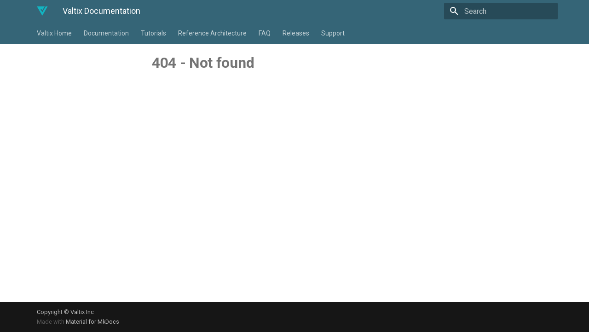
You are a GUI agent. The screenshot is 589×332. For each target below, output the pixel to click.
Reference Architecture (212, 33)
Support (333, 33)
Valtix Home (54, 33)
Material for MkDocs (92, 321)
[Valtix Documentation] (42, 11)
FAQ (265, 33)
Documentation (106, 33)
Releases (296, 33)
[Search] (504, 11)
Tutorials (153, 33)
